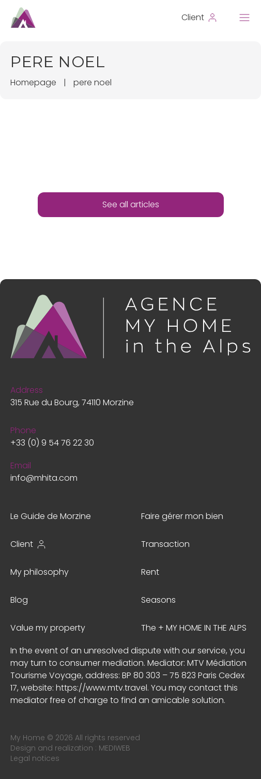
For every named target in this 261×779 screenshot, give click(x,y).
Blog (19, 600)
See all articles (130, 204)
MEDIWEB (114, 748)
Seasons (158, 600)
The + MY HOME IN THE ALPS (194, 628)
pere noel (92, 82)
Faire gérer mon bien (182, 516)
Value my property (47, 628)
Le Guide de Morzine (50, 516)
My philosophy (39, 572)
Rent (150, 572)
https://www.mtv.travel (101, 688)
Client (28, 544)
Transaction (165, 544)
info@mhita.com (44, 478)
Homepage (33, 82)
